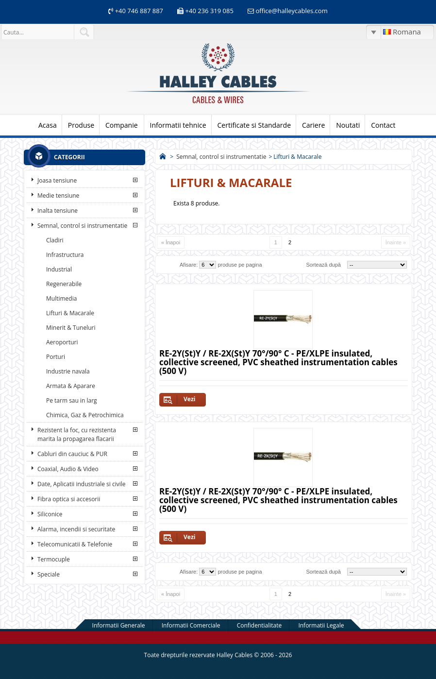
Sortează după (323, 265)
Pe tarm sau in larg (71, 400)
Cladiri (55, 240)
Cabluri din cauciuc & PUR (72, 454)
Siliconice (50, 514)
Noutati (348, 125)
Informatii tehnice (178, 125)
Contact (383, 125)
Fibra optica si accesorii (68, 499)
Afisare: (189, 265)
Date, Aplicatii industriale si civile (81, 484)
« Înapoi (170, 242)
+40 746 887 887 (138, 10)
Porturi (55, 357)
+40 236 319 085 (209, 10)
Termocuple (53, 559)
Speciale (48, 574)
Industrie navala (68, 371)
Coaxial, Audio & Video (68, 469)
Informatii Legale (321, 625)
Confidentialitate (259, 625)
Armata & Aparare (70, 386)
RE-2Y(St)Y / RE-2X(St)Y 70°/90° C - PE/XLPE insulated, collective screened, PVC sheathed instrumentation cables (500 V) (278, 362)
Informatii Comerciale (191, 625)
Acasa (47, 125)
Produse (81, 125)
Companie (121, 125)
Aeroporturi (62, 342)
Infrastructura (65, 255)
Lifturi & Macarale (70, 313)
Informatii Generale (118, 625)
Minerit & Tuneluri (71, 327)
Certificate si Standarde (254, 125)
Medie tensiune (58, 195)
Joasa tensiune (57, 180)
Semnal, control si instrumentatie (82, 225)
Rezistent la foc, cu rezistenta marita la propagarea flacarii (76, 434)
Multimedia (61, 298)
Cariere (313, 125)
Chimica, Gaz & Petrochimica (85, 415)
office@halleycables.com (291, 10)
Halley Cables (235, 655)
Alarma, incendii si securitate (76, 529)
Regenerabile (64, 284)
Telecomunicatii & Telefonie (74, 544)
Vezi (189, 399)
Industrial (59, 269)
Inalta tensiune (57, 210)
